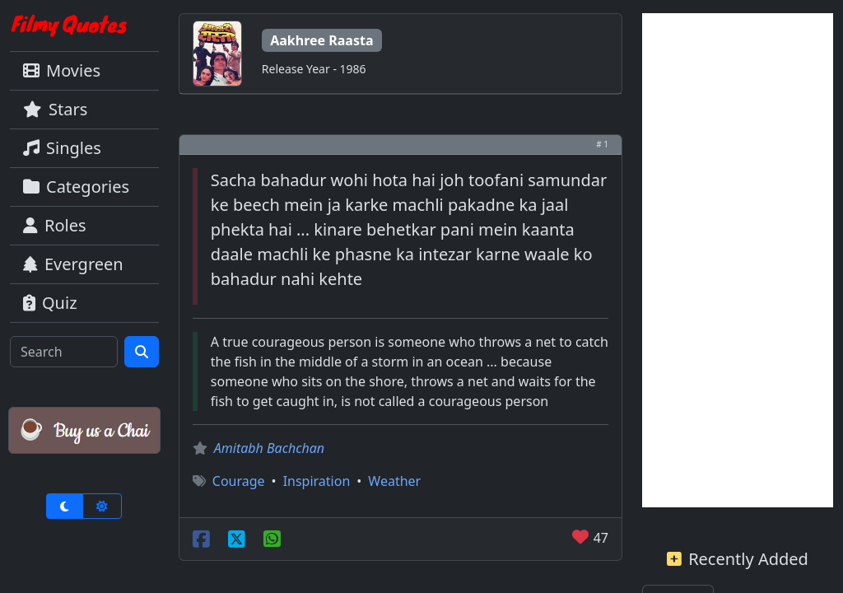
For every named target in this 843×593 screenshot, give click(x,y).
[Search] (64, 351)
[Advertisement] (737, 260)
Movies (61, 70)
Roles (54, 225)
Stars (55, 109)
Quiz (50, 303)
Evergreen (73, 264)
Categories (76, 186)
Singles (62, 148)
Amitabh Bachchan (269, 448)
